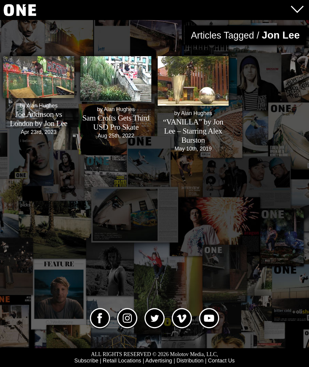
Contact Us (221, 361)
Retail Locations (122, 361)
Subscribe (86, 361)
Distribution (189, 361)
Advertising (158, 361)
